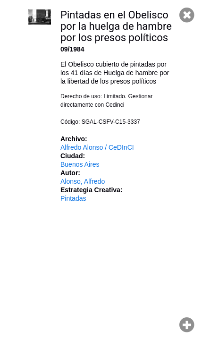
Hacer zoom (187, 324)
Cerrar (187, 15)
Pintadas (73, 198)
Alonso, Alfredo (82, 181)
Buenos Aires (80, 164)
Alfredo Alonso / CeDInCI (97, 147)
